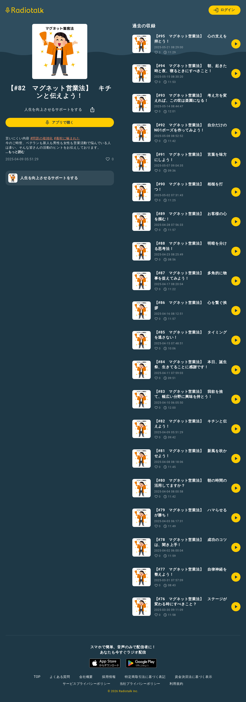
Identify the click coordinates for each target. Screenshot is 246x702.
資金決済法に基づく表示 (193, 677)
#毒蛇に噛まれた (67, 138)
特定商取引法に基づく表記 (145, 677)
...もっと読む (15, 152)
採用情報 (109, 677)
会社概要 (86, 677)
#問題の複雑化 (41, 138)
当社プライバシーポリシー (140, 683)
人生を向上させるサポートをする (53, 109)
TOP (37, 677)
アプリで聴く (59, 122)
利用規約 (176, 683)
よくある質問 (60, 677)
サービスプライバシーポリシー (86, 683)
